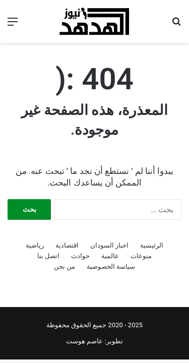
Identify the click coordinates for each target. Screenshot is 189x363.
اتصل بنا (48, 256)
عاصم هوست (84, 341)
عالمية (110, 256)
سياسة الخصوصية (111, 266)
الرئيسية (151, 245)
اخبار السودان (109, 245)
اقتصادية (67, 245)
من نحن (64, 266)
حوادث (80, 256)
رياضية (35, 245)
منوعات (141, 256)
